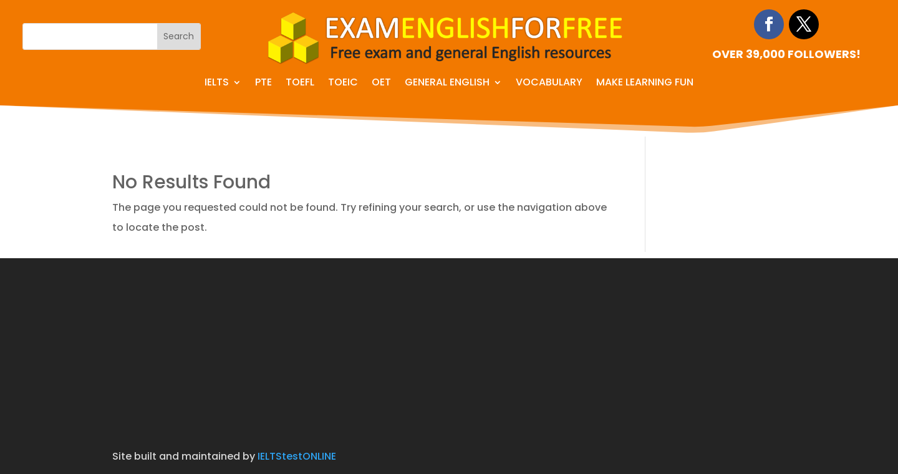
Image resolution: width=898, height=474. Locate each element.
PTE (263, 83)
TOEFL (300, 83)
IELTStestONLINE (297, 456)
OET (381, 83)
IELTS (217, 83)
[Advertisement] (449, 345)
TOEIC (343, 83)
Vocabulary (549, 83)
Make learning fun (644, 83)
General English (447, 83)
